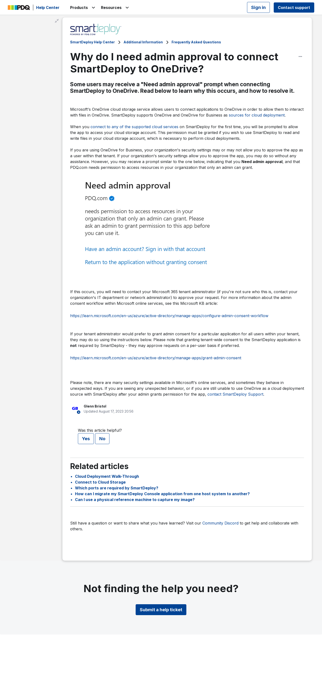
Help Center (47, 7)
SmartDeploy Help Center (92, 42)
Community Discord (220, 523)
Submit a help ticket (161, 609)
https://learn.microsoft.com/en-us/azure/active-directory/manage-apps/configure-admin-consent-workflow (169, 315)
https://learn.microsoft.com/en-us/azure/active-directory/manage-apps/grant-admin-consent (155, 357)
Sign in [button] (258, 7)
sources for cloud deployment (257, 115)
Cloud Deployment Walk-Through (107, 476)
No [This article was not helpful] (102, 438)
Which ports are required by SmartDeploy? (116, 488)
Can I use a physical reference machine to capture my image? (135, 499)
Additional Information (143, 42)
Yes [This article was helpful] (86, 438)
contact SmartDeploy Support (235, 394)
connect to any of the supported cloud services (134, 126)
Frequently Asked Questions (196, 42)
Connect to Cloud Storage (100, 482)
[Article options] (300, 56)
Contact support (294, 7)
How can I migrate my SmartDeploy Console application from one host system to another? (162, 493)
